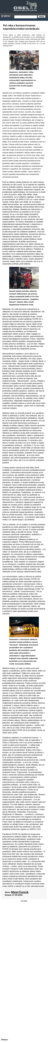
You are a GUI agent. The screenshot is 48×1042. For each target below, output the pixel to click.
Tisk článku (24, 901)
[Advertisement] (24, 923)
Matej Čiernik (20, 892)
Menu (5, 16)
